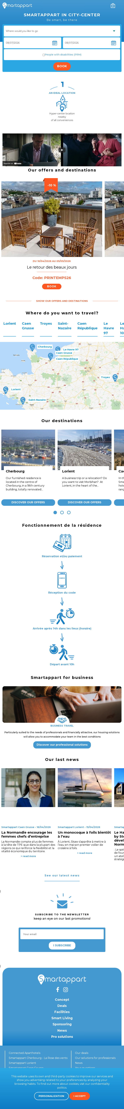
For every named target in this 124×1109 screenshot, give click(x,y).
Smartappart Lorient (22, 1063)
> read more (28, 856)
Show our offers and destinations (62, 300)
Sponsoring (62, 1024)
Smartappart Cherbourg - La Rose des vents (38, 1058)
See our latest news (62, 875)
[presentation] (6, 101)
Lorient (9, 324)
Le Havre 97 (109, 328)
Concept (62, 1000)
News (62, 1030)
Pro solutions (62, 1037)
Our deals (81, 1053)
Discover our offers (28, 502)
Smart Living (62, 1018)
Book (62, 66)
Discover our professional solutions (62, 744)
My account (106, 5)
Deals (62, 1006)
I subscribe (62, 945)
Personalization (51, 1096)
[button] (55, 512)
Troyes (46, 324)
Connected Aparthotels (24, 1053)
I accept (80, 1096)
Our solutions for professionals (95, 1058)
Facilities (62, 1012)
